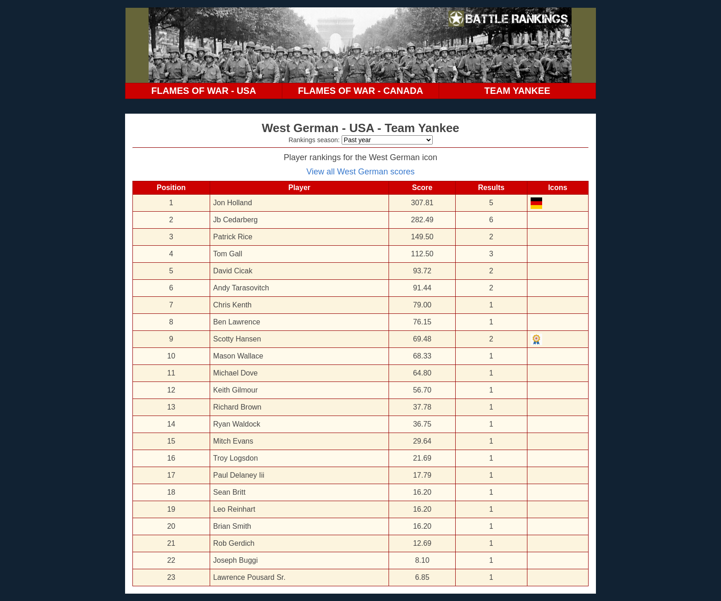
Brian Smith (232, 526)
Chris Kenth (232, 305)
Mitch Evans (233, 441)
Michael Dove (235, 373)
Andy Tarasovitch (241, 288)
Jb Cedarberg (235, 220)
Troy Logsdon (235, 458)
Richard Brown (237, 407)
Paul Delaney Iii (238, 475)
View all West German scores (360, 171)
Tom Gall (227, 254)
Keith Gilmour (235, 390)
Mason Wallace (238, 356)
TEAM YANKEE (517, 91)
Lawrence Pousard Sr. (249, 577)
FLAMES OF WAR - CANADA (360, 91)
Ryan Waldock (237, 424)
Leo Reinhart (234, 509)
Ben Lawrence (236, 322)
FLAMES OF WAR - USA (203, 91)
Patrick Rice (232, 237)
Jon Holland (232, 203)
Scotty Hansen (237, 339)
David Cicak (232, 271)
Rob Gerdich (234, 543)
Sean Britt (229, 492)
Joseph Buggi (235, 560)
